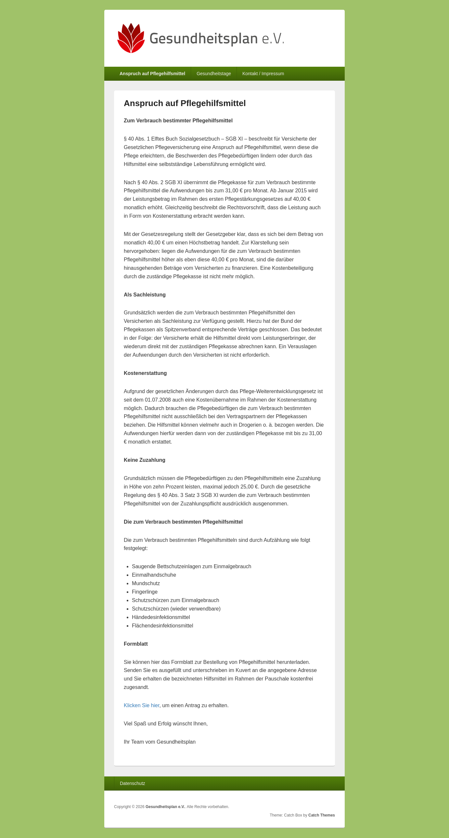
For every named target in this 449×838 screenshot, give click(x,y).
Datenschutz (132, 783)
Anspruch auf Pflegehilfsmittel (152, 73)
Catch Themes (321, 815)
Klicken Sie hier (141, 705)
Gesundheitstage (214, 73)
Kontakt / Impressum (263, 73)
